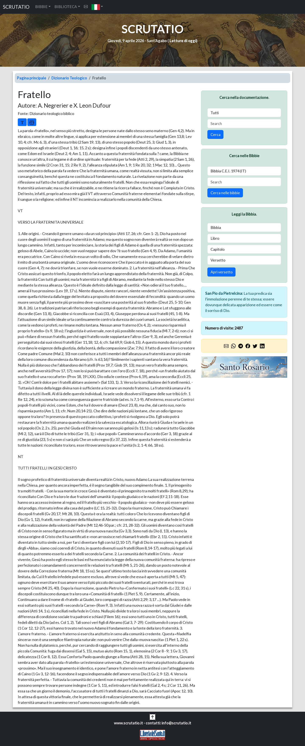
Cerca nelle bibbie (225, 192)
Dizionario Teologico (69, 78)
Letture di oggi (182, 40)
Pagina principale (31, 78)
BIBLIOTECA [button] (65, 6)
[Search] (244, 123)
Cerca (215, 134)
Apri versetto (222, 272)
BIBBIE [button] (41, 6)
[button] (97, 7)
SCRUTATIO (16, 7)
